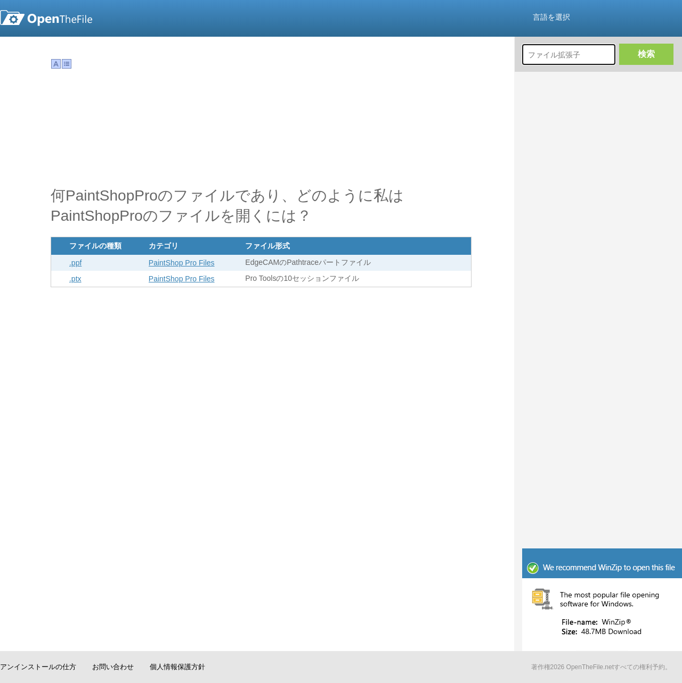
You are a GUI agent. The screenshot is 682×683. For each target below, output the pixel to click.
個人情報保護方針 (177, 667)
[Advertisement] (602, 375)
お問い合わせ (113, 667)
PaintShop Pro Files (182, 263)
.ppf (75, 263)
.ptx (75, 278)
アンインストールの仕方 (38, 667)
